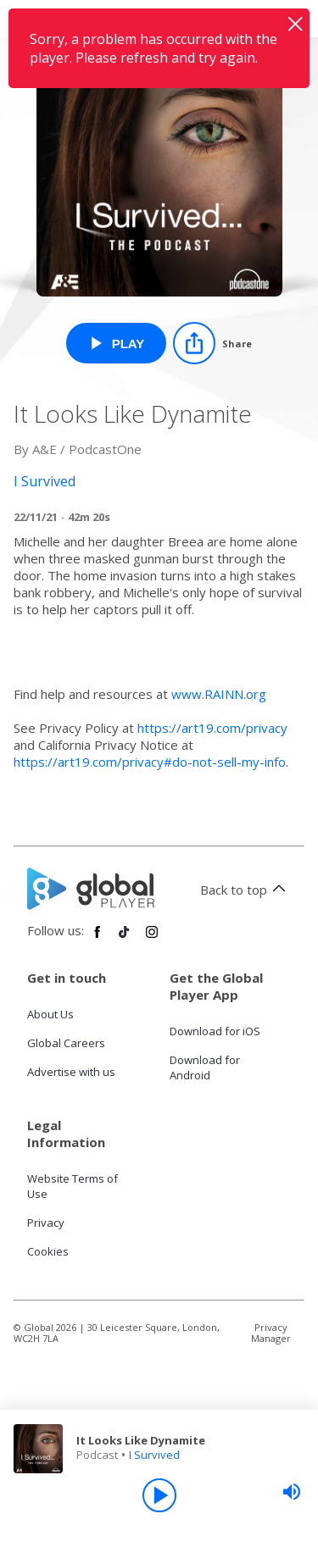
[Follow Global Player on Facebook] (97, 939)
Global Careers (66, 1043)
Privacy (45, 1222)
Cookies (48, 1251)
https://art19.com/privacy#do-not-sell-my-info (150, 761)
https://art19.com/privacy (212, 727)
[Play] (159, 1495)
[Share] (212, 343)
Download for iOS (215, 1031)
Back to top (245, 889)
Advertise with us (71, 1071)
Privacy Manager (271, 1333)
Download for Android (205, 1067)
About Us (50, 1014)
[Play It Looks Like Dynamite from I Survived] (116, 343)
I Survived (154, 1454)
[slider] (291, 1491)
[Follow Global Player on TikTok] (125, 939)
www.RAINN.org (220, 693)
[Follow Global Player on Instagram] (152, 939)
